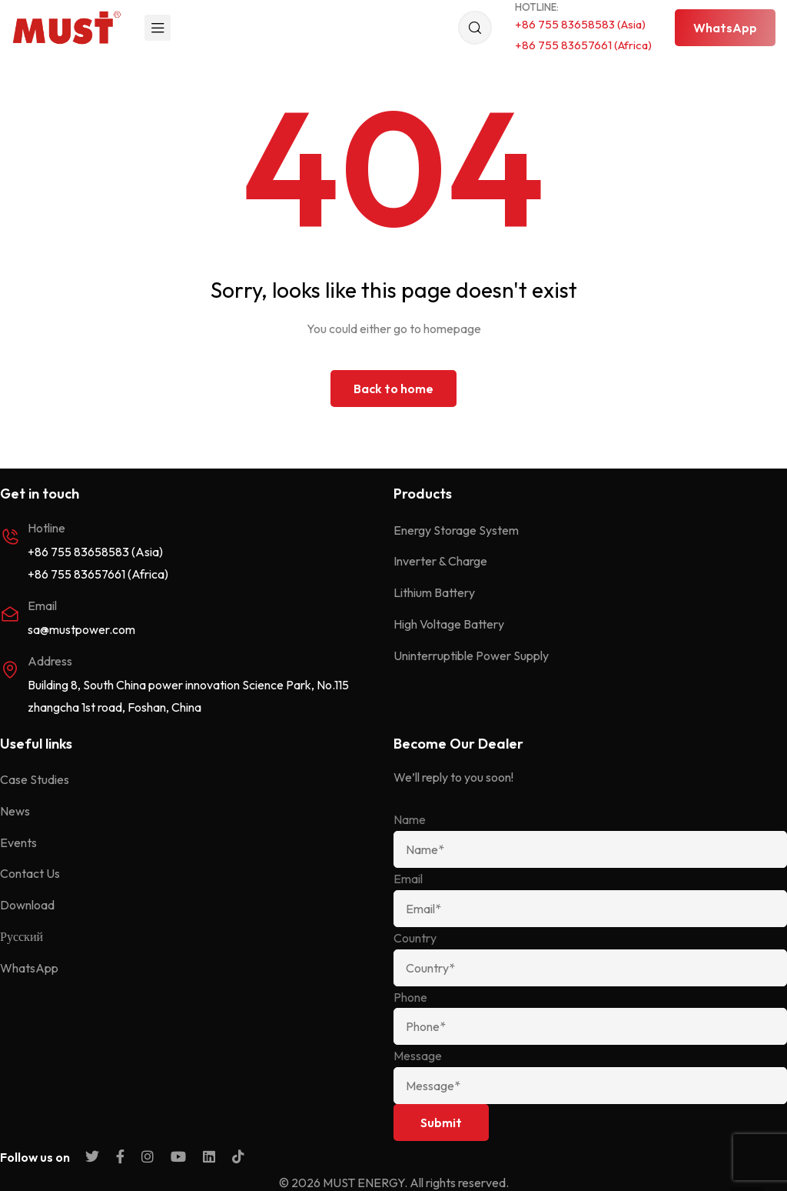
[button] (725, 27)
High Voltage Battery (449, 624)
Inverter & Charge (440, 561)
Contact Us (30, 873)
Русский (21, 936)
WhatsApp (29, 968)
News (15, 811)
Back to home (393, 388)
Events (18, 842)
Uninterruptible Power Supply (471, 655)
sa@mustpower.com (81, 629)
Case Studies (34, 779)
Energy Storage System (456, 530)
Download (27, 904)
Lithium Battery (434, 592)
